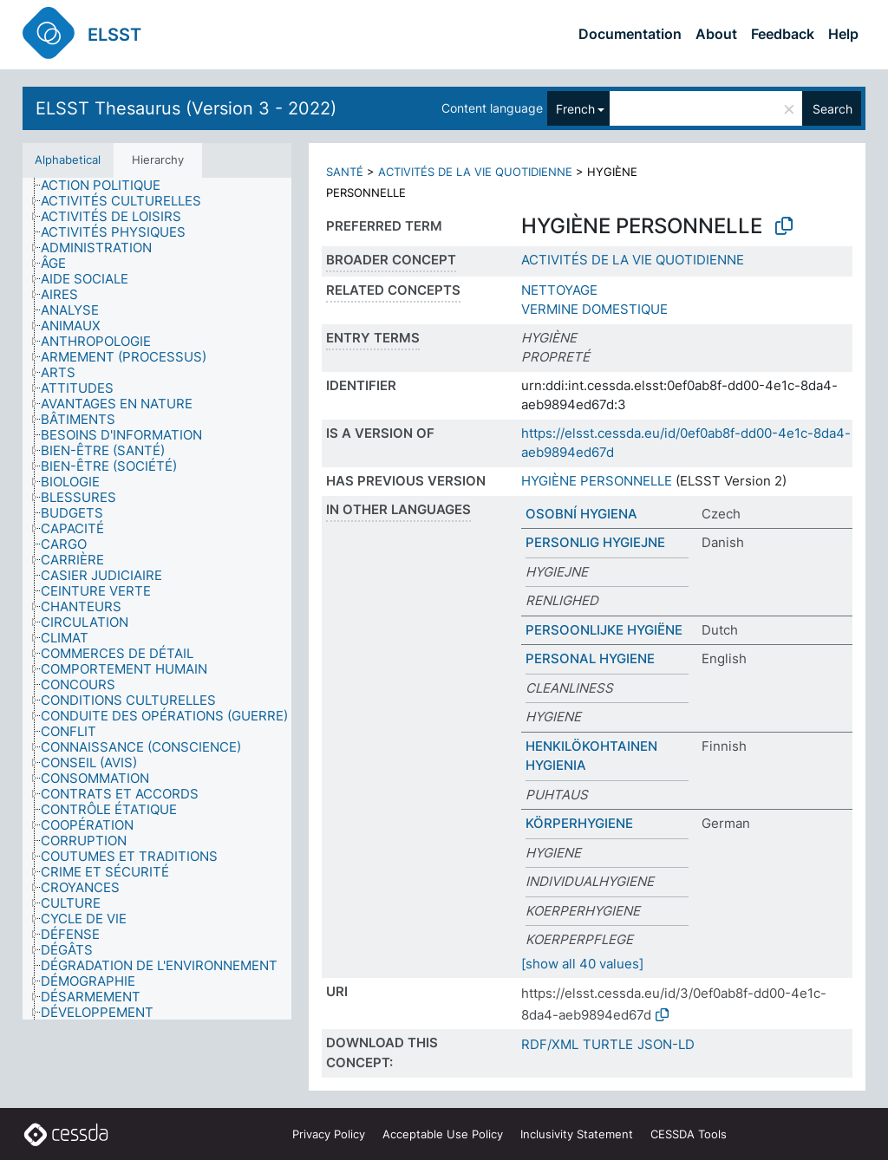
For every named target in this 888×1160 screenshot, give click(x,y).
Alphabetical (68, 159)
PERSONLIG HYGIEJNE (595, 542)
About (716, 33)
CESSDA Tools (688, 1134)
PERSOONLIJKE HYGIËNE (604, 630)
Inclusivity (576, 1134)
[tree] (157, 599)
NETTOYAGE (559, 290)
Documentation (630, 33)
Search (832, 108)
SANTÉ (344, 172)
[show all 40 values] (582, 963)
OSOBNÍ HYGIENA (581, 513)
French (575, 108)
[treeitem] (108, 185)
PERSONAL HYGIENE (590, 658)
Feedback (782, 33)
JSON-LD (666, 1044)
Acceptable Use (442, 1134)
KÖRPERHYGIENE (579, 823)
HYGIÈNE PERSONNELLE (596, 480)
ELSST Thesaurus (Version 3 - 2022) (186, 108)
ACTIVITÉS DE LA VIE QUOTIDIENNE (475, 172)
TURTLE (608, 1044)
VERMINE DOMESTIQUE (594, 309)
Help (843, 33)
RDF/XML (549, 1044)
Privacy (328, 1134)
